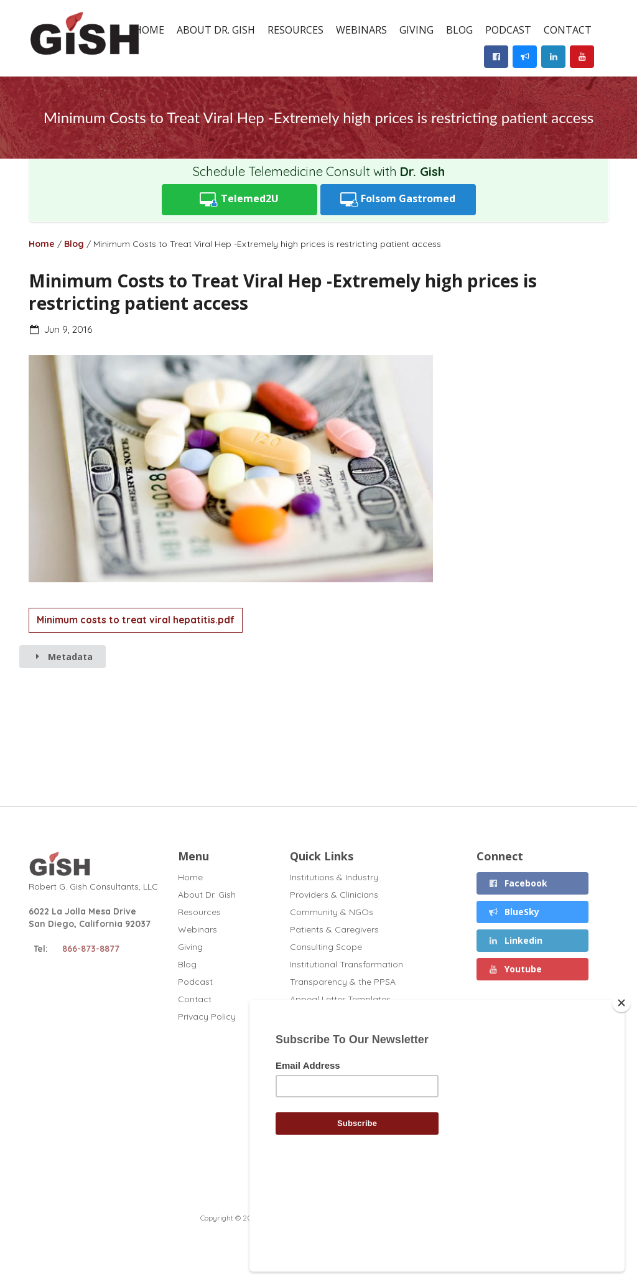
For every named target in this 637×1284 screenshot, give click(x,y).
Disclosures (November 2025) (351, 1034)
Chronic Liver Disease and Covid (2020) (371, 1051)
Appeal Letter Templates (340, 999)
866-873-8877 (90, 948)
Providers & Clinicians (334, 894)
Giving (416, 30)
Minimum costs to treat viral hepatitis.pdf (136, 620)
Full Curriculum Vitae (332, 1016)
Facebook (517, 883)
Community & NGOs (331, 912)
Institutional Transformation (346, 964)
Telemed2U (239, 199)
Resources (295, 30)
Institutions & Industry (334, 877)
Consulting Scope (326, 946)
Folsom (398, 199)
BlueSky (513, 912)
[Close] (621, 1088)
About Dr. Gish (216, 30)
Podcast (508, 30)
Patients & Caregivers (334, 929)
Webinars (361, 30)
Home (149, 30)
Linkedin (515, 940)
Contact (568, 30)
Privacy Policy (207, 1016)
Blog (459, 30)
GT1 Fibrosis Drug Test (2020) (351, 1068)
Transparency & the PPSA (343, 981)
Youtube (515, 969)
